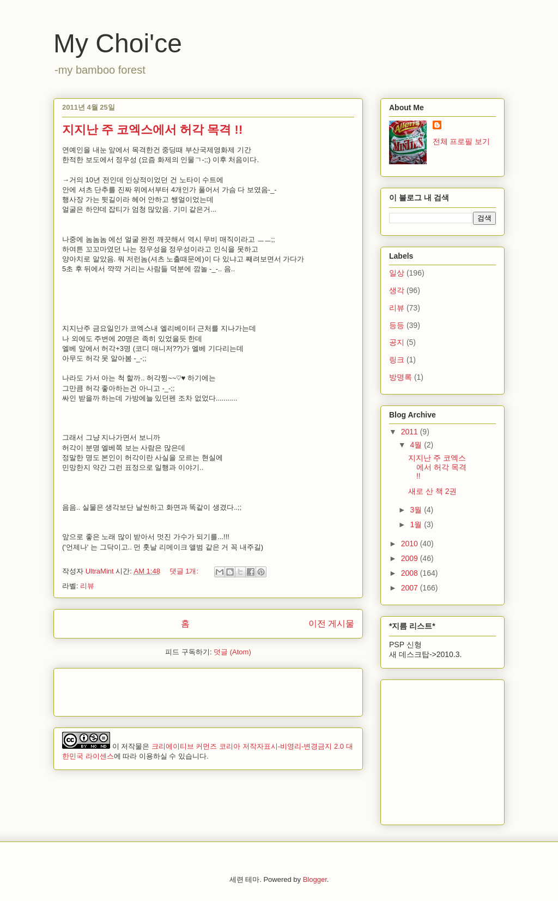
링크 (396, 359)
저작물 (131, 746)
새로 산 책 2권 (432, 491)
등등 (396, 325)
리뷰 (87, 586)
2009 (410, 558)
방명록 (400, 377)
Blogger (315, 879)
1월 (417, 524)
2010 (410, 543)
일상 (396, 272)
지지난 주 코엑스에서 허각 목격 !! (152, 129)
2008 (410, 573)
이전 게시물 (331, 623)
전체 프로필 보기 (461, 141)
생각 (396, 290)
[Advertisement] (189, 688)
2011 (410, 431)
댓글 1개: (185, 571)
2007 (410, 587)
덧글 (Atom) (232, 652)
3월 (417, 509)
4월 (417, 444)
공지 (396, 342)
